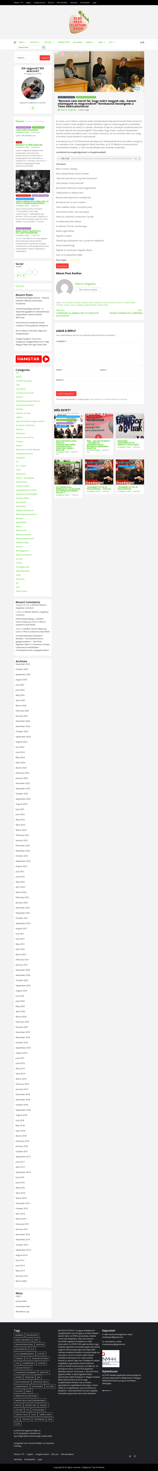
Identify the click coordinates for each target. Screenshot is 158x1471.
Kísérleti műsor (22, 498)
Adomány (73, 2)
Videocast (20, 579)
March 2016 (21, 1198)
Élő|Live (51, 2)
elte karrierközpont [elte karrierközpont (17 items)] (24, 1354)
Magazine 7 (87, 1467)
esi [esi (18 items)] (27, 1358)
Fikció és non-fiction (25, 437)
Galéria (19, 445)
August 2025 (21, 679)
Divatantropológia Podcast (68, 417)
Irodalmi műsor (23, 486)
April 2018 (20, 1130)
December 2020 (23, 970)
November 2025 (23, 664)
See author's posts (88, 289)
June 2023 (20, 814)
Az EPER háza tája (94, 417)
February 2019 (22, 1084)
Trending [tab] (38, 121)
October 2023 (22, 793)
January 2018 (22, 1146)
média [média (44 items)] (28, 1391)
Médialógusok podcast (26, 514)
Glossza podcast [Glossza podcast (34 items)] (23, 1368)
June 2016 (20, 1182)
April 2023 (20, 824)
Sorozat (19, 558)
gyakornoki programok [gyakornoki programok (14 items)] (25, 1372)
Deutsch (19, 397)
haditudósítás (95, 303)
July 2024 (20, 747)
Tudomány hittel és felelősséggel (127, 488)
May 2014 (20, 1270)
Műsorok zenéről (23, 534)
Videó (133, 466)
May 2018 (20, 1125)
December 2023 (23, 783)
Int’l (113, 42)
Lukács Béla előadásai (27, 130)
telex (72, 305)
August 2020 (21, 990)
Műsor (90, 42)
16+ (17, 372)
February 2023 (22, 835)
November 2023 (23, 788)
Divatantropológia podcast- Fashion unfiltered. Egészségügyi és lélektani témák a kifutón (66, 445)
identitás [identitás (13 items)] (44, 1372)
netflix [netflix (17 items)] (18, 1405)
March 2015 (21, 1218)
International (21, 482)
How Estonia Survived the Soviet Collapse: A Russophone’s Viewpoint (32, 324)
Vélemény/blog (22, 571)
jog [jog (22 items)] (38, 1377)
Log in (18, 1296)
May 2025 (20, 695)
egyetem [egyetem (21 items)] (39, 1344)
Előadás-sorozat (23, 127)
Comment (61, 341)
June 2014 (20, 1265)
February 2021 (22, 959)
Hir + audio (21, 465)
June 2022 (20, 876)
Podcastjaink (85, 2)
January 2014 (22, 1276)
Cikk (17, 384)
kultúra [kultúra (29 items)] (50, 1386)
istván (126, 303)
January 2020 (22, 1027)
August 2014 (21, 1255)
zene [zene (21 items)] (50, 1419)
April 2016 (20, 1193)
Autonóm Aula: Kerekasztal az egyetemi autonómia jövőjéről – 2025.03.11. (68, 490)
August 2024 (21, 741)
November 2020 (23, 975)
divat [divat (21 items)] (36, 1340)
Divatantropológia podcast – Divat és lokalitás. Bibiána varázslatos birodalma (32, 300)
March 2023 (21, 830)
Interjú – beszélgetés (25, 478)
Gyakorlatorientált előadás (28, 449)
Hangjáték (20, 457)
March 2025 (21, 705)
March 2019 (21, 1079)
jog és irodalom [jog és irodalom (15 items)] (22, 1382)
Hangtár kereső (39, 2)
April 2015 (20, 1213)
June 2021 (20, 938)
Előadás (19, 409)
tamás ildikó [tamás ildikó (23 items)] (45, 1414)
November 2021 (23, 913)
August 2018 (21, 1115)
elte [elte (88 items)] (32, 1349)
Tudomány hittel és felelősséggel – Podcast (99, 488)
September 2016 (23, 1172)
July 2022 (20, 871)
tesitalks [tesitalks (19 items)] (26, 1419)
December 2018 (23, 1094)
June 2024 (20, 752)
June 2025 (20, 690)
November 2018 (23, 1099)
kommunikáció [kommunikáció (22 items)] (21, 1386)
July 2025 (20, 684)
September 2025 (23, 674)
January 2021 (22, 964)
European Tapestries (25, 425)
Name (59, 370)
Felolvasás (20, 433)
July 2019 (20, 1058)
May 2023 (20, 819)
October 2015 (22, 1208)
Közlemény (21, 506)
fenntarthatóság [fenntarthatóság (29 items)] (40, 1358)
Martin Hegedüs (69, 109)
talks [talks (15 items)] (33, 1414)
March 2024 (21, 767)
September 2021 (23, 923)
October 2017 (22, 1151)
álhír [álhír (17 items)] (17, 1424)
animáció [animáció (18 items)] (19, 1335)
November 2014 (23, 1239)
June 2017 (20, 1161)
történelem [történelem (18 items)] (39, 1419)
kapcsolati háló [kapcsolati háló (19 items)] (40, 1382)
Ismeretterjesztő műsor (26, 490)
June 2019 (20, 1063)
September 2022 (23, 861)
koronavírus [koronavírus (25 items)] (37, 1386)
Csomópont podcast (25, 393)
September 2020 (23, 985)
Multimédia (21, 522)
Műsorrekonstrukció (25, 199)
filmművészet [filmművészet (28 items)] (29, 1363)
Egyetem (35, 42)
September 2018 (23, 1110)
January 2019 (22, 1089)
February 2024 (22, 773)
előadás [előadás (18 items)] (19, 1358)
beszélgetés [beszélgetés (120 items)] (32, 1335)
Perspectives (63, 42)
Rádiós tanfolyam (24, 554)
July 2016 (20, 1177)
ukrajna (79, 305)
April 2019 (20, 1073)
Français (19, 441)
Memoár (19, 518)
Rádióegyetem (38, 127)
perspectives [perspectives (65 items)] (30, 1405)
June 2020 (20, 1001)
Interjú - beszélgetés (66, 97)
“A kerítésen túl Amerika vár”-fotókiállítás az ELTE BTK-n (77, 313)
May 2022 (20, 882)
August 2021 (21, 928)
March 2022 (21, 892)
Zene (102, 42)
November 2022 (23, 850)
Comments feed (23, 1306)
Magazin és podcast (64, 423)
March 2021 (21, 954)
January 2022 (22, 902)
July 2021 (20, 933)
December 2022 (23, 845)
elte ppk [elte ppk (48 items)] (41, 1354)
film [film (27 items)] (17, 1363)
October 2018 (22, 1104)
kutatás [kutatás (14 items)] (19, 1391)
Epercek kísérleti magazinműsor (30, 421)
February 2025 (22, 710)
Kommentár (21, 502)
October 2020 (22, 980)
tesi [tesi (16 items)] (17, 1419)
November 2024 (23, 726)
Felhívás (19, 429)
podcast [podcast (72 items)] (43, 1405)
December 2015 (23, 1203)
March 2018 (21, 1136)
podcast (19, 546)
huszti (120, 303)
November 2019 (23, 1037)
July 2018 (20, 1120)
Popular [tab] (20, 121)
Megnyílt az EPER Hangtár (29, 145)
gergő (77, 303)
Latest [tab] (28, 121)
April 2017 (20, 1167)
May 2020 (20, 1006)
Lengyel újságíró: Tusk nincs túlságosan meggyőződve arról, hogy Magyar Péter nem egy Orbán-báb (32, 341)
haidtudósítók (109, 303)
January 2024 (22, 778)
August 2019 (21, 1053)
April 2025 (20, 700)
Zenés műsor (21, 591)
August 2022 (21, 866)
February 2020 (22, 1021)
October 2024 (22, 731)
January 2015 (22, 1229)
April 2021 (20, 949)
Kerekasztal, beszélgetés (86, 97)
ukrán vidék (103, 305)
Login (94, 2)
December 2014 (23, 1234)
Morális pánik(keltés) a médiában (120, 311)
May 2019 (20, 1068)
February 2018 (22, 1141)
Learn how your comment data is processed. (108, 399)
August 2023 (21, 804)
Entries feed (21, 1301)
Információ (21, 473)
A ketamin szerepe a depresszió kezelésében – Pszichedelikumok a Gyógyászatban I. (33, 647)
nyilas (67, 305)
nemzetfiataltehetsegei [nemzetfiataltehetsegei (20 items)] (26, 1396)
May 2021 (20, 944)
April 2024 (20, 762)
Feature (50, 42)
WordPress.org (22, 1311)
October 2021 (22, 918)
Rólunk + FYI (18, 2)
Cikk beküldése (62, 2)
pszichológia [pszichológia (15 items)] (38, 1410)
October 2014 (22, 1244)
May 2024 (20, 757)
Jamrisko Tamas (64, 452)
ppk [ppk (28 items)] (27, 1410)
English (28, 2)
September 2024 (23, 736)
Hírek (23, 42)
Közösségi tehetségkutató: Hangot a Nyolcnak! (128, 443)
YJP (17, 583)
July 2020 (20, 996)
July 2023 (20, 809)
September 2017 (23, 1156)
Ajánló (19, 376)
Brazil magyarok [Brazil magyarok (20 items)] (22, 1340)
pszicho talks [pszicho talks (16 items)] (21, 1414)
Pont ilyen (61, 260)
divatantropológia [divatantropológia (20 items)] (24, 1344)
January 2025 (22, 716)
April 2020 (20, 1011)
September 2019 (23, 1047)
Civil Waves (77, 42)
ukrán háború (90, 305)
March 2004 (21, 1281)
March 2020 (21, 1016)
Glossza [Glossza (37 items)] (41, 1363)
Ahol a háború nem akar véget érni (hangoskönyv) (31, 332)
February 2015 (22, 1224)
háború (84, 303)
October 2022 (22, 856)
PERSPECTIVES (61, 426)
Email (103, 370)
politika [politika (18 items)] (19, 1410)
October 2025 (22, 669)
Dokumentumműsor (40, 195)
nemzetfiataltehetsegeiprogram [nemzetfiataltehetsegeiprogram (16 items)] (30, 1400)
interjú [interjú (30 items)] (18, 1377)
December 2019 (23, 1032)
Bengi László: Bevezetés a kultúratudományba (28, 232)
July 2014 (20, 1260)
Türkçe (19, 562)
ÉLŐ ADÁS (20, 286)
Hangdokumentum (24, 453)
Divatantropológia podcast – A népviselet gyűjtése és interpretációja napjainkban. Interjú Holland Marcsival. (32, 313)
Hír (17, 461)
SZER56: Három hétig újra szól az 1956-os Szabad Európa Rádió (32, 202)
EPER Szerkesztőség (24, 619)
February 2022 (22, 897)
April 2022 (20, 887)
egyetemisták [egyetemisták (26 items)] (21, 1349)
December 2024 (23, 721)
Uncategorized (22, 567)
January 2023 (22, 840)
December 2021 (23, 907)
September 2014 (23, 1250)
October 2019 (22, 1042)
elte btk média (67, 303)
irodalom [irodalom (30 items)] (29, 1377)
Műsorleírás (21, 530)
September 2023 (23, 799)
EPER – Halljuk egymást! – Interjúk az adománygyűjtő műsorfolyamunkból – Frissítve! (98, 445)
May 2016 (20, 1187)
